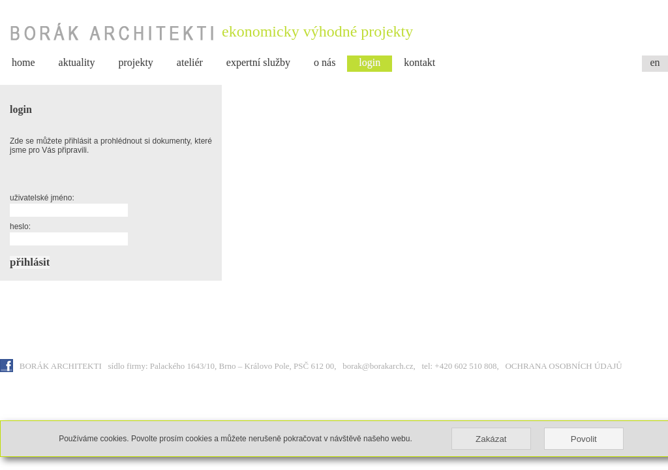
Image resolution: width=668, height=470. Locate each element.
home (23, 62)
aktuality (77, 62)
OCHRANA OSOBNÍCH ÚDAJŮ (563, 366)
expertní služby (258, 62)
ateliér (190, 62)
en (655, 62)
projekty (136, 62)
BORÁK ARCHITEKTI (62, 366)
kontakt (419, 62)
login (369, 62)
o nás (324, 62)
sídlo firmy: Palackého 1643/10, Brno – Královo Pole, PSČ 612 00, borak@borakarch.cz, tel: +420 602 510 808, (307, 366)
